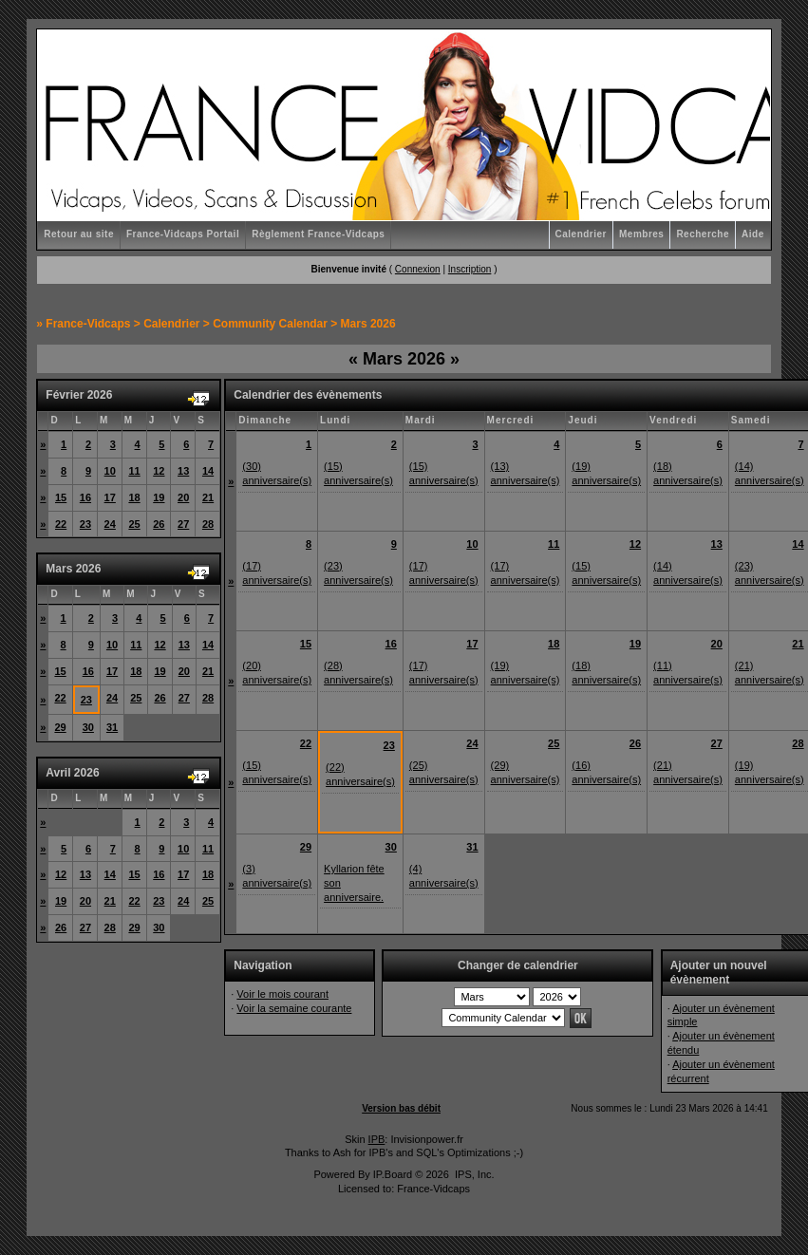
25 (134, 524)
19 (158, 497)
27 (183, 524)
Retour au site (79, 234)
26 (158, 524)
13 (183, 471)
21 (208, 497)
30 (88, 727)
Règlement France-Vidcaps (318, 234)
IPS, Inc (473, 1174)
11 (134, 471)
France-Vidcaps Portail (182, 234)
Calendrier (581, 234)
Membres (641, 234)
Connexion (418, 269)
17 (110, 497)
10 (110, 471)
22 (60, 524)
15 (60, 497)
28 (208, 524)
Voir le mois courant (282, 994)
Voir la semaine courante (293, 1008)
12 (158, 471)
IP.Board (392, 1174)
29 (60, 727)
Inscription (470, 269)
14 (208, 471)
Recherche (702, 234)
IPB (376, 1139)
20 (183, 497)
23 (85, 524)
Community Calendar (270, 323)
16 (85, 497)
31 (112, 727)
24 (110, 524)
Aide (753, 234)
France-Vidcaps (88, 323)
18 (134, 497)
